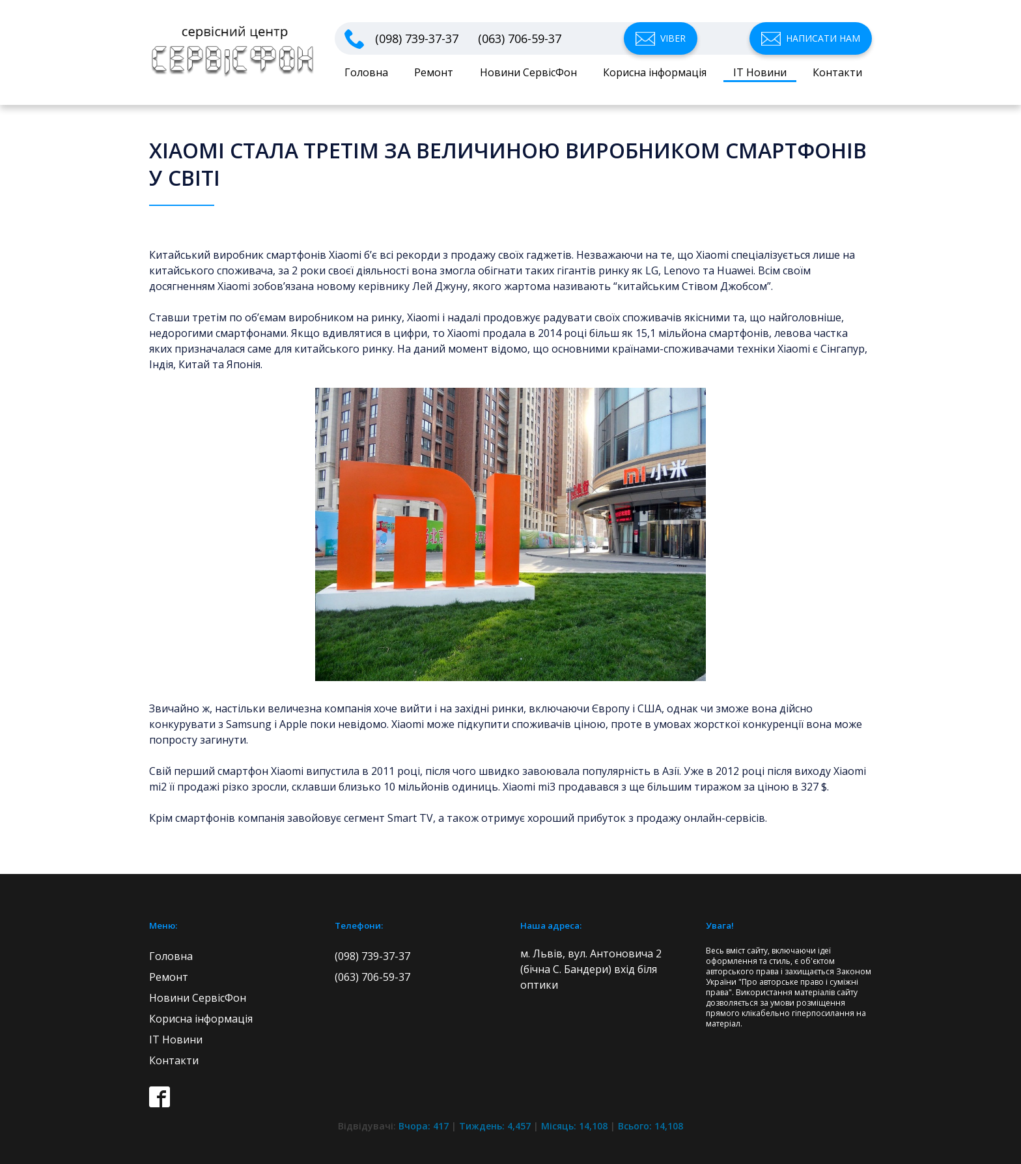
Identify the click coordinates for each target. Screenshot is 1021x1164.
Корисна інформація (654, 72)
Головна (366, 72)
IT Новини (760, 72)
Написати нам (823, 38)
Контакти (837, 72)
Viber (673, 38)
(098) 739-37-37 (416, 39)
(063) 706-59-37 (519, 39)
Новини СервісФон (528, 72)
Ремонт (433, 72)
